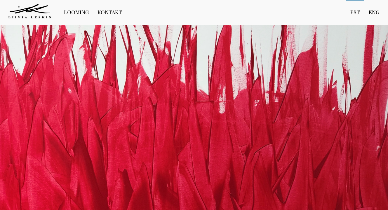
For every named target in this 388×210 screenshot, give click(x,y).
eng (374, 12)
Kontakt (110, 12)
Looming (76, 12)
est (355, 12)
